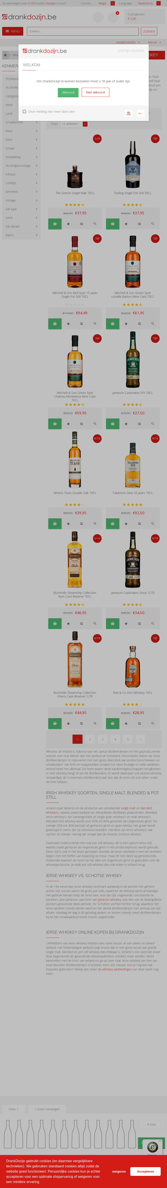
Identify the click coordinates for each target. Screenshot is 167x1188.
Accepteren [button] (145, 1171)
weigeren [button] (119, 1171)
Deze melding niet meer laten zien (51, 111)
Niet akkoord (95, 92)
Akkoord (68, 92)
